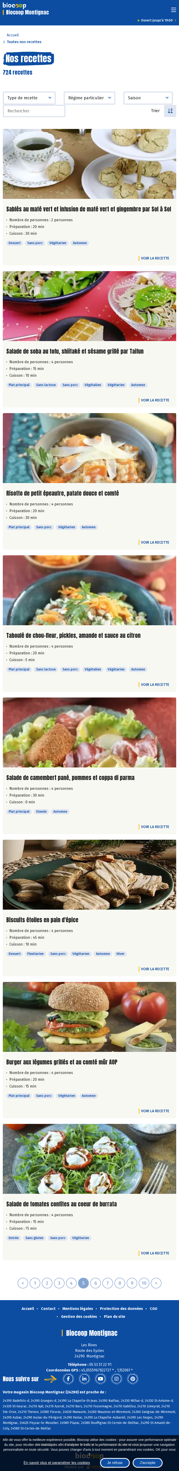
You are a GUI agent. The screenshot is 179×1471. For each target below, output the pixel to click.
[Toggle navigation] (173, 11)
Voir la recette (155, 258)
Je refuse (115, 1463)
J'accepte (147, 1463)
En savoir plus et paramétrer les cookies (57, 1463)
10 (144, 1283)
